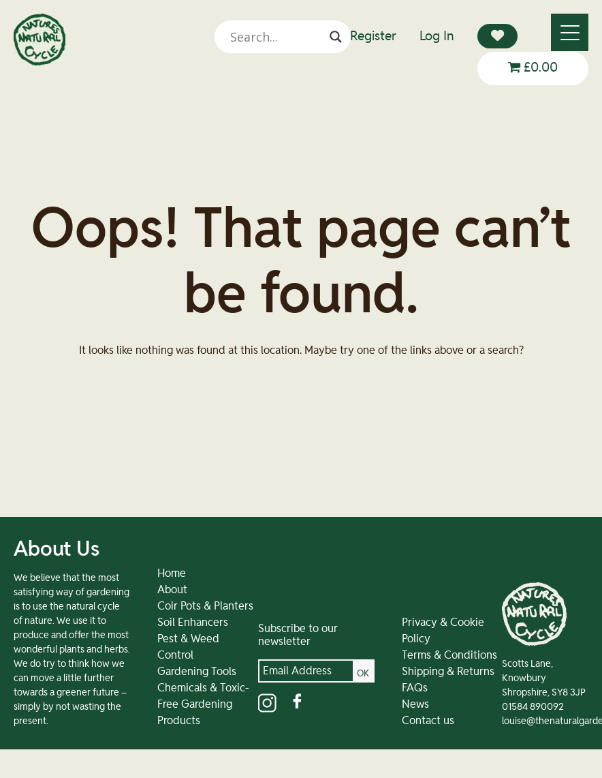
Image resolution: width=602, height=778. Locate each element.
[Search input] (276, 36)
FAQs (415, 688)
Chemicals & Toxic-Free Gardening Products (203, 704)
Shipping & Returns (448, 671)
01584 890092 (533, 707)
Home (171, 573)
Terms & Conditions (449, 655)
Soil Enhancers (192, 622)
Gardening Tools (196, 671)
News (415, 704)
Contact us (428, 720)
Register (373, 36)
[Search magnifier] (335, 36)
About (172, 589)
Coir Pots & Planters (205, 606)
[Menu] (569, 32)
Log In (436, 36)
